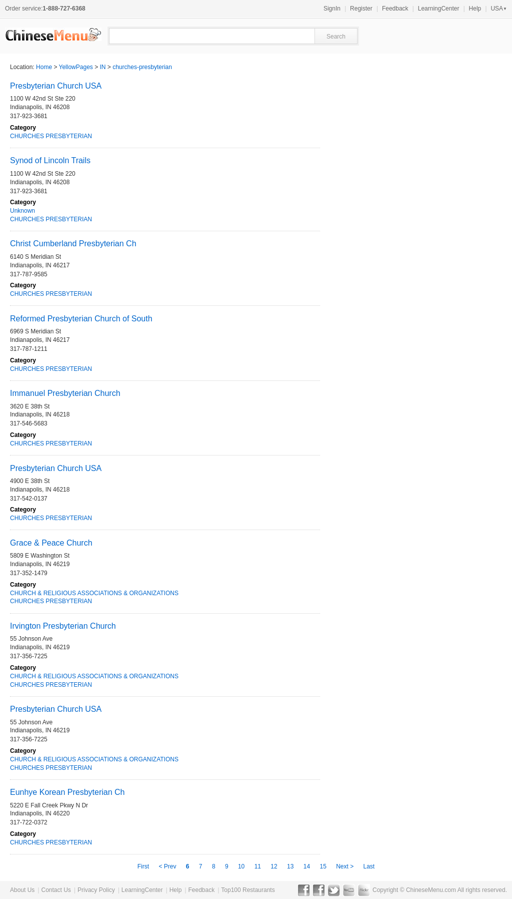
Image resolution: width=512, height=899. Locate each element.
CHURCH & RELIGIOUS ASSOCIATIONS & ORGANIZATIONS (94, 593)
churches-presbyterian (142, 67)
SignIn (332, 8)
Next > (345, 866)
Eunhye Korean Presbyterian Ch (67, 792)
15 (323, 866)
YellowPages (76, 67)
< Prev (168, 866)
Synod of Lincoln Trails (50, 160)
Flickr (364, 890)
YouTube (348, 890)
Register (361, 8)
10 (241, 866)
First (144, 866)
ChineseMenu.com (431, 889)
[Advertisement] (392, 343)
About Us (22, 889)
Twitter (334, 890)
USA (498, 8)
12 (273, 866)
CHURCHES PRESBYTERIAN (51, 136)
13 (290, 866)
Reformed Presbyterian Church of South (81, 318)
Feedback (395, 8)
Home (44, 67)
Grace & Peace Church (51, 543)
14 (307, 866)
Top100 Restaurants (247, 889)
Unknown (22, 210)
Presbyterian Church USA (56, 86)
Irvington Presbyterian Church (63, 626)
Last (369, 866)
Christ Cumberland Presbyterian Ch (73, 243)
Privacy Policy (96, 889)
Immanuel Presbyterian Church (65, 393)
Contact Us (55, 889)
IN (103, 67)
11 (257, 866)
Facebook (304, 890)
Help (475, 8)
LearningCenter (439, 8)
